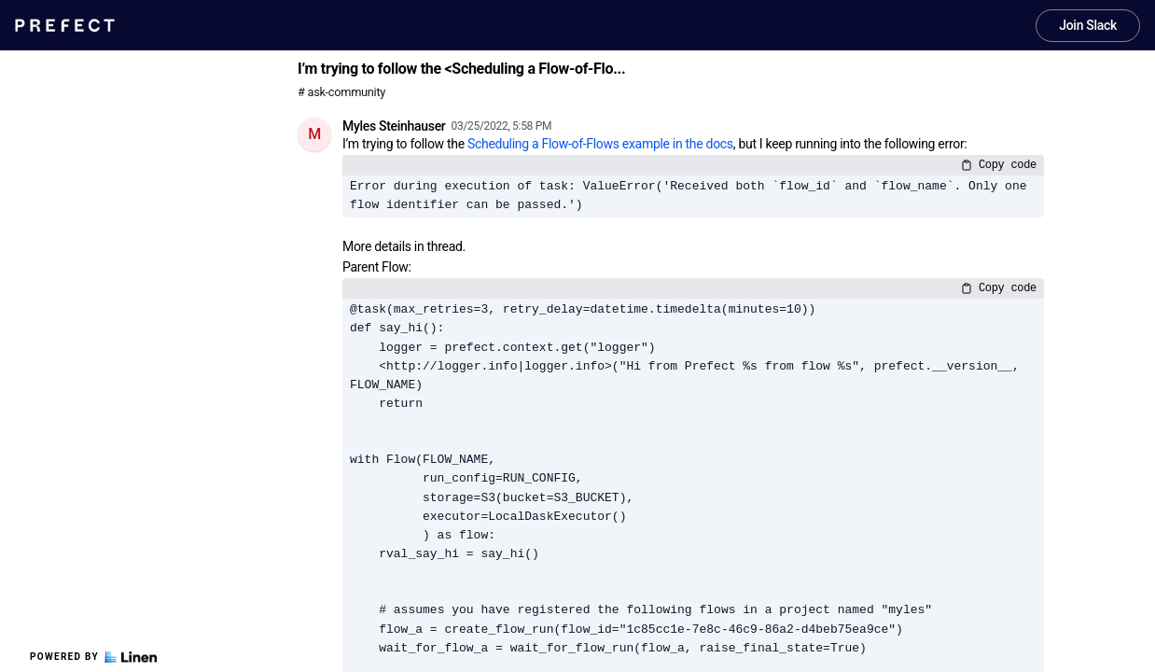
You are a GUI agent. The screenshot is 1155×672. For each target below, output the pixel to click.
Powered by (93, 657)
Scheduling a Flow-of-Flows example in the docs (600, 143)
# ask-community (341, 92)
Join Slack (1088, 25)
